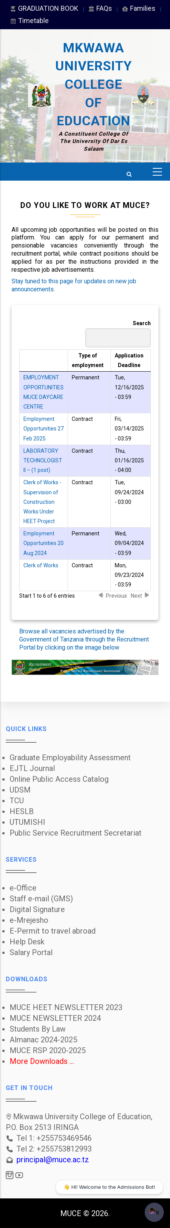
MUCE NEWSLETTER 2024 (55, 1018)
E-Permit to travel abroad (53, 931)
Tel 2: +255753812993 (54, 1148)
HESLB (22, 811)
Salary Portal (31, 952)
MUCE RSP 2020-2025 (48, 1050)
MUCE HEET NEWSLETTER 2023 (66, 1007)
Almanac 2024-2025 (43, 1039)
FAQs (99, 8)
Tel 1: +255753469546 (54, 1138)
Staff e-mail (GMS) (41, 898)
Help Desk (27, 941)
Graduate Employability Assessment (70, 757)
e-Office (23, 887)
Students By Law (38, 1029)
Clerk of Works (40, 565)
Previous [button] (116, 595)
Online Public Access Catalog (59, 779)
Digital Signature (37, 909)
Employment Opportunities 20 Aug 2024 (43, 543)
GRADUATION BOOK (43, 8)
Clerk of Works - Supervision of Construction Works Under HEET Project (42, 501)
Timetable (29, 21)
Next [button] (136, 595)
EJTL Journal (32, 768)
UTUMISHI (27, 822)
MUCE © (74, 1213)
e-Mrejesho (29, 920)
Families (138, 8)
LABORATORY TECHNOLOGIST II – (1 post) (42, 460)
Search (118, 333)
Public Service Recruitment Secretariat (76, 832)
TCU (17, 800)
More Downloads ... (42, 1061)
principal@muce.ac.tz (53, 1159)
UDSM (20, 789)
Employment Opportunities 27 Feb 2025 (43, 428)
